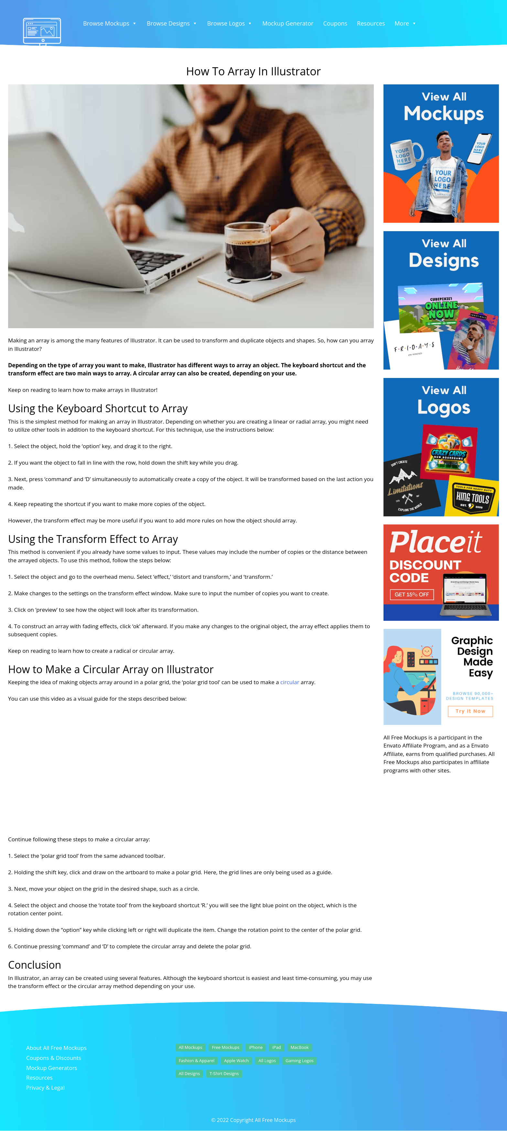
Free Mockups (226, 1047)
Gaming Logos (299, 1060)
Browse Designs (172, 23)
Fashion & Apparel (197, 1060)
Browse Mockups (110, 23)
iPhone (256, 1047)
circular (289, 682)
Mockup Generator (287, 23)
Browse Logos (230, 23)
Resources (371, 23)
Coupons (335, 23)
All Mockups (190, 1047)
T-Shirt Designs (224, 1073)
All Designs (189, 1073)
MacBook (300, 1047)
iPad (276, 1047)
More (405, 23)
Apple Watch (236, 1060)
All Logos (267, 1060)
